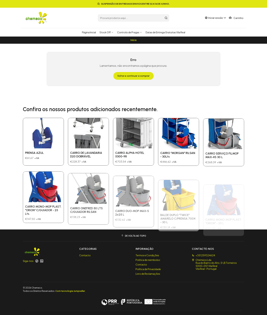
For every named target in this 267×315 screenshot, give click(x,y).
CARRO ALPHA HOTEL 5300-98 (129, 169)
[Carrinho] (236, 17)
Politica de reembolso (148, 259)
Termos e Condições (147, 255)
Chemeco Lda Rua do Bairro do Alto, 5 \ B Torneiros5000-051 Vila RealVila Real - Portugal (214, 264)
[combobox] (133, 18)
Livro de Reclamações (148, 273)
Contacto (85, 255)
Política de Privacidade (148, 269)
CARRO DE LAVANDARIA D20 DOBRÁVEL (86, 164)
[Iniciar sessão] (215, 17)
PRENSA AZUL (34, 159)
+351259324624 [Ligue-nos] (203, 255)
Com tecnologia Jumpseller (70, 291)
